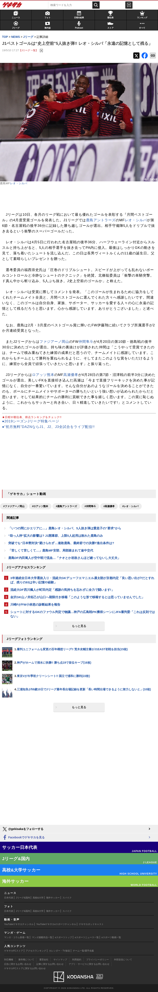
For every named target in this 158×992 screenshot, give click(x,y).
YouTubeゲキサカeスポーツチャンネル (56, 924)
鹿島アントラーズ (101, 220)
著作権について (26, 959)
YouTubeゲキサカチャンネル (19, 924)
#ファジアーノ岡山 (13, 506)
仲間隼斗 (86, 342)
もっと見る (79, 626)
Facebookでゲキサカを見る (23, 837)
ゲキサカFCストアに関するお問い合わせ (25, 968)
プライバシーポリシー (97, 959)
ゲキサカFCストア (13, 950)
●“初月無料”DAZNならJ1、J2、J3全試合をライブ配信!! (48, 427)
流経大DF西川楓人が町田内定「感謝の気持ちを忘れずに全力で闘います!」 (62, 589)
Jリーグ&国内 (23, 897)
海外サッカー (53, 897)
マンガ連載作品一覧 (42, 937)
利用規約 (76, 959)
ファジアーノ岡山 (54, 342)
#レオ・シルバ (130, 506)
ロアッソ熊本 (43, 375)
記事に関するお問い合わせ (50, 964)
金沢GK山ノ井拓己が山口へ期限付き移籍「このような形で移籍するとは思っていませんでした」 (77, 597)
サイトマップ (60, 959)
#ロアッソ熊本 (40, 506)
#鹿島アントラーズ (66, 506)
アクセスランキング (36, 950)
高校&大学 (38, 897)
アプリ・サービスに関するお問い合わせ (89, 964)
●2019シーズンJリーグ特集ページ (30, 421)
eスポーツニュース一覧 (87, 937)
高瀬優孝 (70, 375)
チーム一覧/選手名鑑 (83, 950)
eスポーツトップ (63, 937)
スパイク (67, 897)
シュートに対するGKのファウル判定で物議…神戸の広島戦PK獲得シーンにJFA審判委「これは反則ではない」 (82, 614)
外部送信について (123, 959)
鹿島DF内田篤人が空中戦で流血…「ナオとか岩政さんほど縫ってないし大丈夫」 (64, 558)
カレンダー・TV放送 (59, 950)
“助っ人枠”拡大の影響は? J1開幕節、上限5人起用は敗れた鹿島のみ (55, 535)
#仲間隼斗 (90, 506)
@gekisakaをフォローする (22, 829)
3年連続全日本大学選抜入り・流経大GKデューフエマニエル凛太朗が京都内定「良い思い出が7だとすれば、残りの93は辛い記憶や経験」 (82, 580)
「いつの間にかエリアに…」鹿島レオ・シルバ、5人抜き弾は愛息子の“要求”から (64, 528)
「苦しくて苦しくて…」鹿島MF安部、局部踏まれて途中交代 (50, 550)
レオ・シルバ (18, 183)
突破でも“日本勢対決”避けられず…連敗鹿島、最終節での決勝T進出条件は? (61, 543)
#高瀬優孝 (109, 506)
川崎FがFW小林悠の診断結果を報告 (35, 604)
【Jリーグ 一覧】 (28, 50)
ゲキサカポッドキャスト (91, 924)
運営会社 (43, 959)
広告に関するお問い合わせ (17, 964)
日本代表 (8, 897)
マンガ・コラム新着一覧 (16, 937)
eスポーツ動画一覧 (111, 937)
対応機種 (8, 959)
